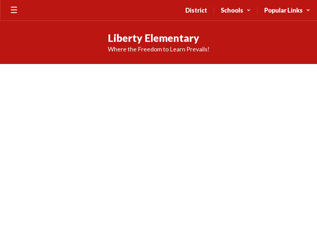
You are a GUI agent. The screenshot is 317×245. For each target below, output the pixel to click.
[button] (235, 10)
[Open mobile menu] (14, 10)
